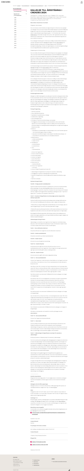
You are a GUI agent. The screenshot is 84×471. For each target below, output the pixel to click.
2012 (15, 47)
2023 (15, 24)
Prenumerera (36, 463)
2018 (15, 34)
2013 (15, 45)
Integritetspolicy (36, 465)
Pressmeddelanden (25, 5)
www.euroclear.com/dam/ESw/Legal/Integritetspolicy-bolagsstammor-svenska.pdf (48, 413)
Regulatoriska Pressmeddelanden (37, 5)
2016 (15, 39)
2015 (15, 41)
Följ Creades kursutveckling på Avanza (60, 461)
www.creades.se (59, 42)
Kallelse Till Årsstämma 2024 (39, 441)
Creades (18, 5)
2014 (15, 43)
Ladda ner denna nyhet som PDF (40, 444)
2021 (15, 28)
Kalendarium (36, 461)
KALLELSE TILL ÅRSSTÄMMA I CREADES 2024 (56, 5)
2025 (15, 19)
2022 (15, 26)
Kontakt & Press (36, 460)
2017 (15, 37)
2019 (15, 32)
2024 (46, 5)
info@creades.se (34, 34)
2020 (15, 30)
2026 (15, 17)
